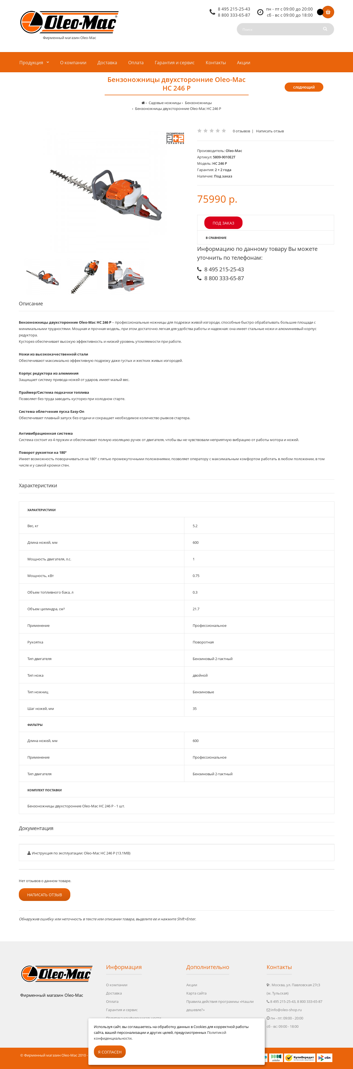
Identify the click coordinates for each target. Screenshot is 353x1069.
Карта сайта (196, 993)
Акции (191, 984)
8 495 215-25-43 (234, 9)
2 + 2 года (223, 169)
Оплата (112, 1001)
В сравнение (216, 238)
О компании (116, 984)
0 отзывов (241, 130)
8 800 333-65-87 (234, 15)
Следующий (304, 87)
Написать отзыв (270, 130)
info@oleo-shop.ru (286, 1009)
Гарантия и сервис (122, 1009)
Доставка (114, 993)
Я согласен (110, 1052)
